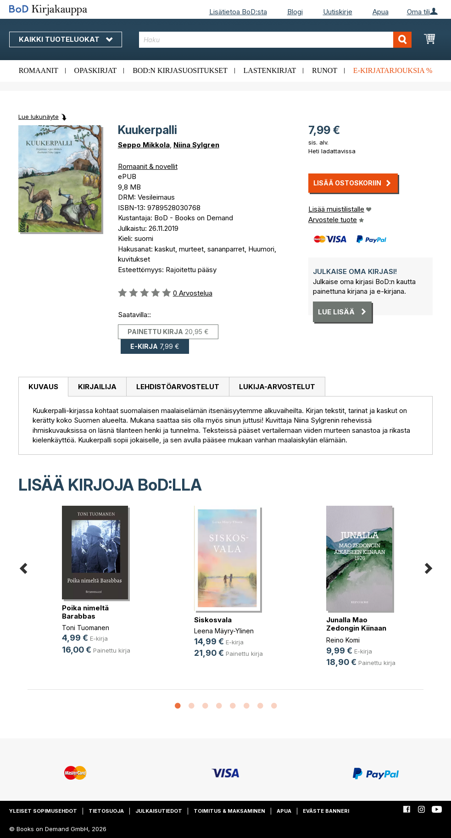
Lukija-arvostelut (277, 386)
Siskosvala (213, 619)
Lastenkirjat (270, 70)
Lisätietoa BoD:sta (238, 11)
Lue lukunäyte (38, 116)
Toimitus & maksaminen (229, 811)
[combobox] (275, 40)
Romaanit (38, 70)
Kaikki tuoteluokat (65, 39)
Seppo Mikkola (144, 144)
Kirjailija (97, 386)
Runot (324, 70)
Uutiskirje (337, 11)
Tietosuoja (106, 811)
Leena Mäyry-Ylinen (224, 631)
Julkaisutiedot (158, 811)
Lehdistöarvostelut (177, 386)
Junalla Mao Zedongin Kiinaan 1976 (356, 628)
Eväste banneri (326, 811)
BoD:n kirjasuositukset (180, 70)
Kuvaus (43, 386)
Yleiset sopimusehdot (43, 811)
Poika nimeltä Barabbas (85, 611)
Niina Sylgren (196, 144)
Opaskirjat (95, 70)
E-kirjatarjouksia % (393, 70)
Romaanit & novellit (148, 166)
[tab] (43, 387)
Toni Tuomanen (85, 627)
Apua (381, 11)
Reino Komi (343, 640)
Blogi (295, 11)
